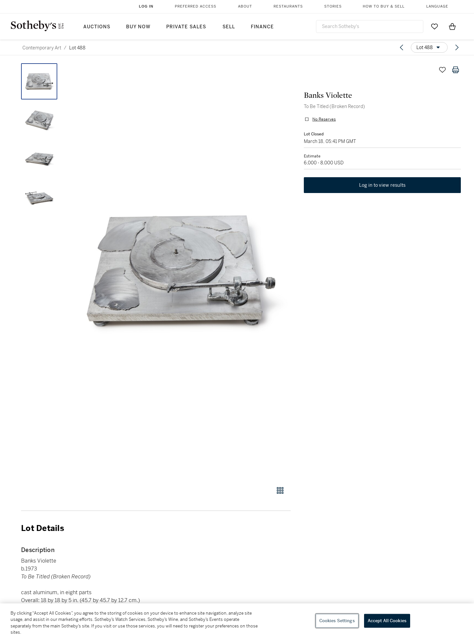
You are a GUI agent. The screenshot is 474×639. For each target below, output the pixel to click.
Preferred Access (195, 6)
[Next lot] (456, 47)
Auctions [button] (96, 27)
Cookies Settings (337, 621)
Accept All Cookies (387, 621)
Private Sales (186, 27)
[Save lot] (442, 70)
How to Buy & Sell (384, 6)
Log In (146, 6)
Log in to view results (382, 185)
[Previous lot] (401, 47)
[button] (181, 271)
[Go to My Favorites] (434, 26)
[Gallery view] (280, 490)
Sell (229, 27)
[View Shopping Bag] (452, 26)
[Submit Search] (415, 26)
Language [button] (437, 6)
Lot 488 (77, 48)
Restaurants (288, 6)
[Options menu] (429, 47)
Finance (262, 27)
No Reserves (324, 119)
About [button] (245, 6)
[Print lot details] (455, 70)
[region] (237, 621)
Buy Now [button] (138, 27)
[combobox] (369, 26)
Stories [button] (333, 6)
